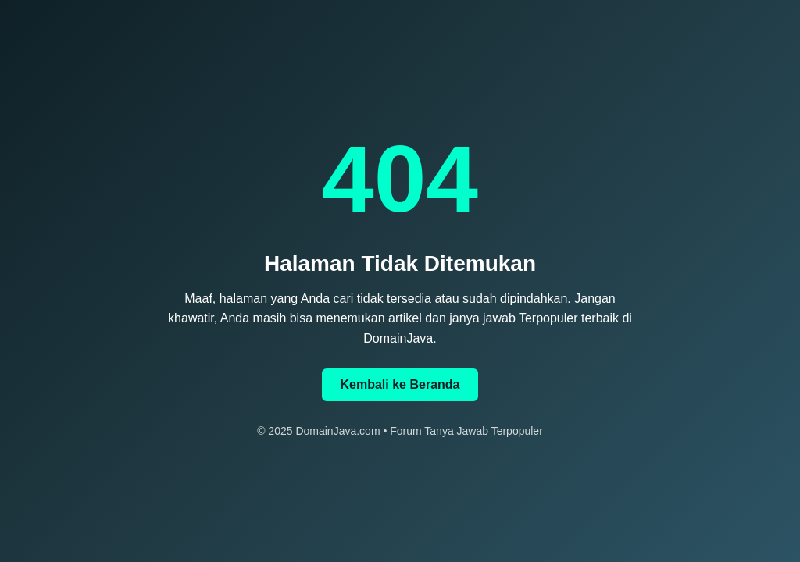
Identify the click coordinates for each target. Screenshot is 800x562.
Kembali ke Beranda (400, 384)
